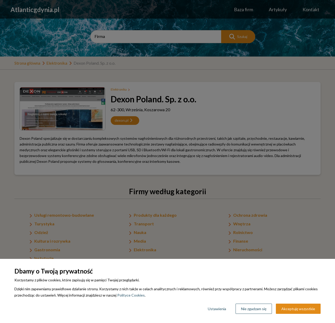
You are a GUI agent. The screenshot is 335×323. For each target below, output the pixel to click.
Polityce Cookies (131, 295)
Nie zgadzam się (253, 309)
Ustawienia (217, 309)
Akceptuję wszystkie (298, 309)
